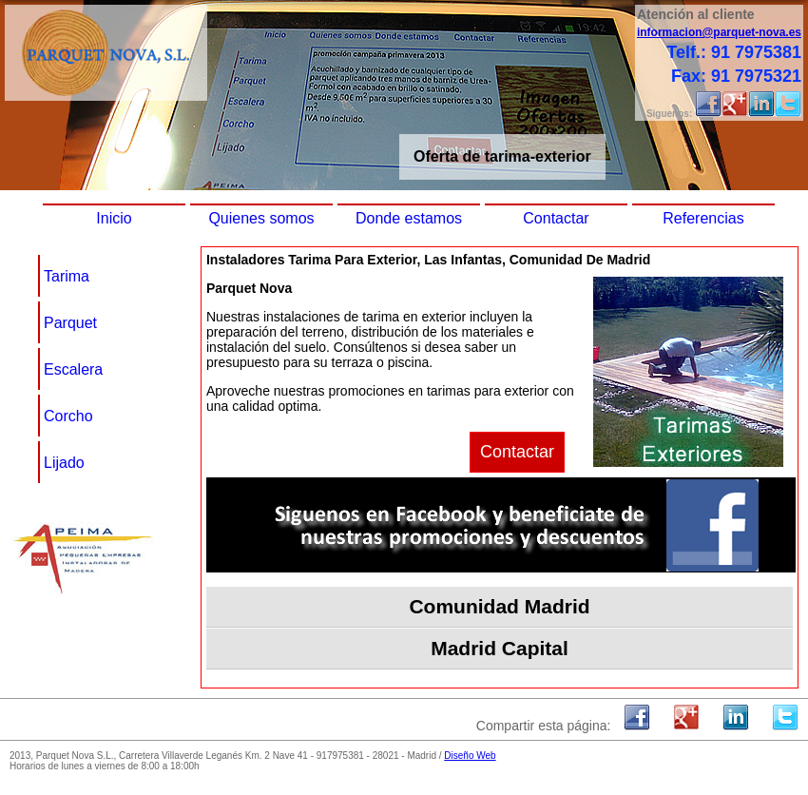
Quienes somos (261, 218)
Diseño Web (469, 755)
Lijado (64, 463)
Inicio (113, 218)
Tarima (66, 276)
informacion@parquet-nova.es (719, 32)
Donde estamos (409, 218)
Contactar (555, 218)
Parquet (70, 323)
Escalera (73, 369)
